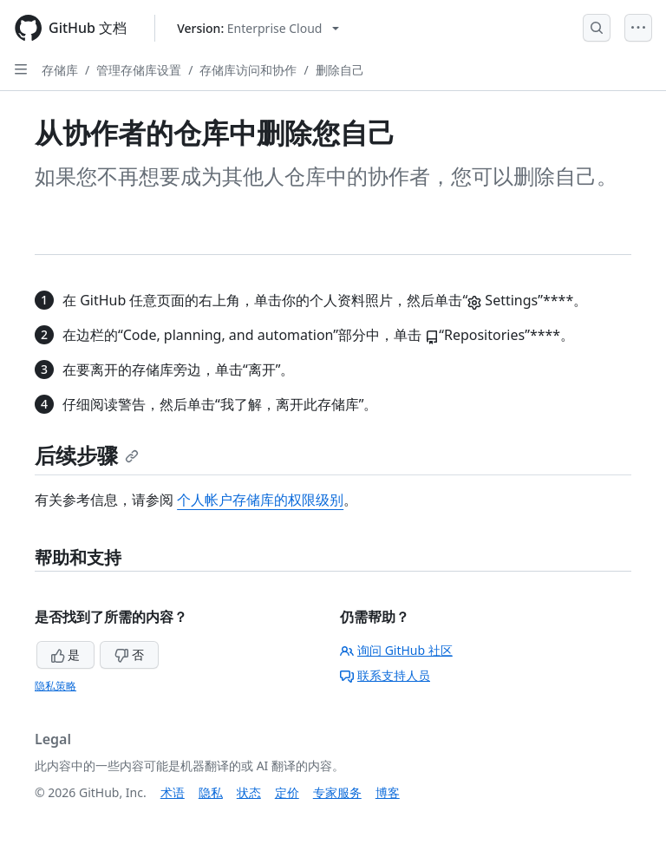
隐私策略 (55, 685)
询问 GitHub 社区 (396, 650)
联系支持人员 (385, 675)
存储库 (60, 70)
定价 (287, 792)
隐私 (211, 792)
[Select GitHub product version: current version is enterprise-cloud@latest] (258, 28)
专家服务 (337, 792)
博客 (387, 792)
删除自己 (340, 70)
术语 (172, 792)
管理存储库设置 (138, 70)
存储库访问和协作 (248, 70)
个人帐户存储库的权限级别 (260, 499)
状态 (249, 792)
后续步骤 (87, 455)
